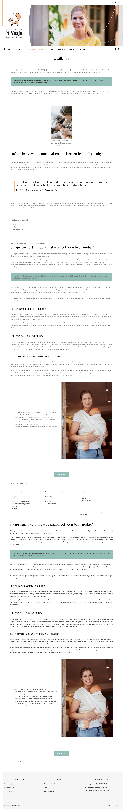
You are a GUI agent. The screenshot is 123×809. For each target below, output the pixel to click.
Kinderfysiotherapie (36, 49)
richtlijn (48, 203)
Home (9, 49)
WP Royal (17, 805)
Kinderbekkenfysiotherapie (62, 49)
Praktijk (18, 49)
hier (84, 292)
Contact (81, 49)
